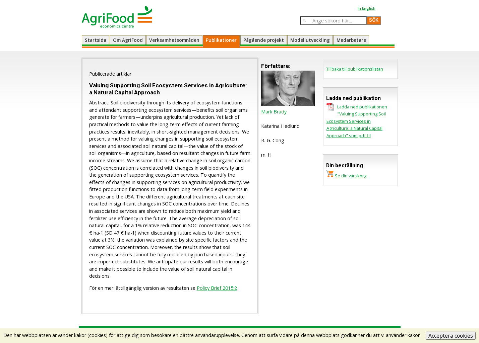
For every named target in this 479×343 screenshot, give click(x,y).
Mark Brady (274, 111)
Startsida (95, 40)
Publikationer (221, 40)
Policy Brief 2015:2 (217, 288)
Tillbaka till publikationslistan (354, 69)
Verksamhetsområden (174, 40)
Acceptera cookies (450, 335)
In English (366, 8)
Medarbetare (351, 40)
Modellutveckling (310, 40)
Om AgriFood (128, 40)
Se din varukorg (350, 176)
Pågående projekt (263, 40)
